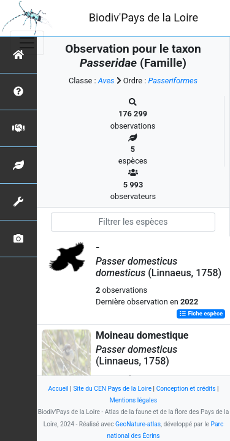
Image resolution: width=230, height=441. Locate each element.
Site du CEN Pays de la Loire (112, 389)
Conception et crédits (186, 389)
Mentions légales (134, 400)
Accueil (58, 389)
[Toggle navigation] (27, 43)
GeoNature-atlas (138, 424)
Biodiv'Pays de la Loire (143, 17)
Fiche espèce (201, 314)
